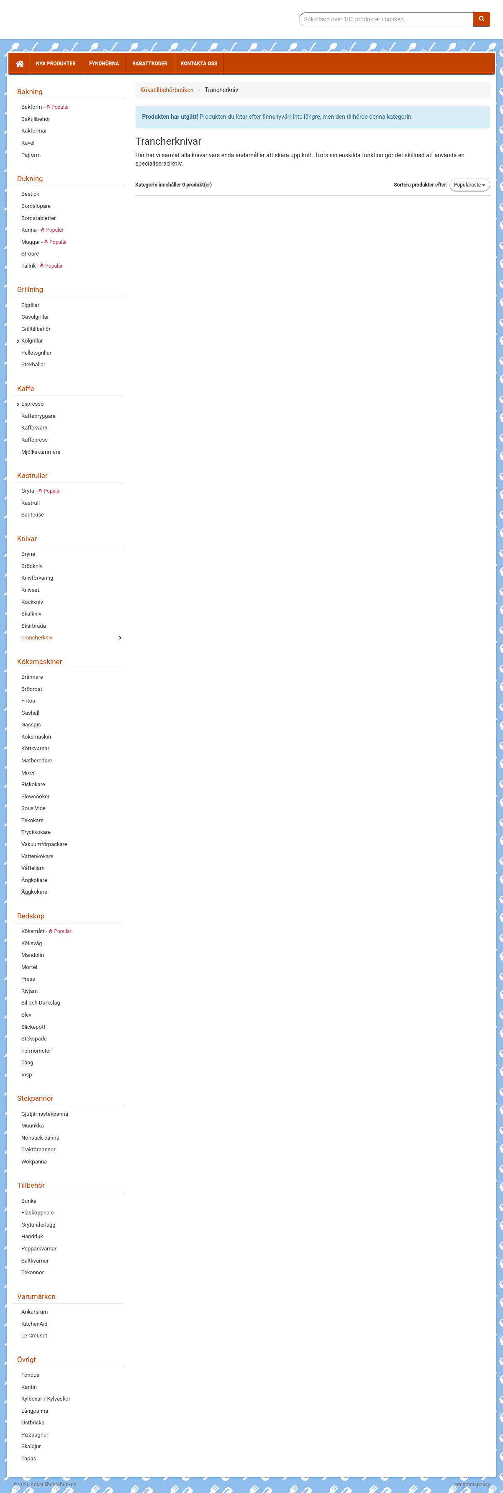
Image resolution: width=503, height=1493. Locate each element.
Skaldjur (31, 1446)
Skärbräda (33, 626)
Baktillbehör (35, 119)
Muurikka (32, 1125)
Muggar (44, 242)
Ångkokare (34, 880)
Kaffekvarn (34, 427)
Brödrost (31, 689)
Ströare (30, 254)
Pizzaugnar (34, 1435)
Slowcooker (35, 796)
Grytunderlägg (38, 1225)
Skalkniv (31, 614)
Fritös (28, 701)
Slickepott (33, 1027)
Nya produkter (56, 63)
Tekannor (32, 1272)
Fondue (30, 1375)
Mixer (28, 773)
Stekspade (34, 1038)
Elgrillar (30, 305)
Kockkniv (32, 602)
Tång (27, 1062)
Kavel (27, 143)
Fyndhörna (104, 63)
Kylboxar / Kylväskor (45, 1399)
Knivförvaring (37, 578)
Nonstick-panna (40, 1138)
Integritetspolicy (472, 1485)
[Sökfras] (386, 19)
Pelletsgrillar (36, 353)
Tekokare (32, 820)
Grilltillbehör (36, 329)
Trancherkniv (36, 637)
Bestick (30, 194)
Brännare (32, 677)
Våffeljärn (33, 868)
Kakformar (34, 131)
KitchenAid (34, 1324)
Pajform (31, 155)
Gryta (41, 491)
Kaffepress (34, 440)
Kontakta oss (199, 63)
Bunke (28, 1201)
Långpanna (34, 1411)
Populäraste (469, 185)
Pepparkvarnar (38, 1248)
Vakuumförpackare (44, 844)
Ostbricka (32, 1422)
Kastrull (30, 503)
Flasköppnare (37, 1212)
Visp (26, 1074)
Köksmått (46, 931)
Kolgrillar (32, 340)
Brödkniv (31, 566)
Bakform (45, 107)
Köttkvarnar (35, 748)
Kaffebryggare (38, 416)
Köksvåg (31, 943)
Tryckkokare (36, 832)
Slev (26, 1015)
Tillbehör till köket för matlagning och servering (72, 19)
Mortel (29, 967)
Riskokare (33, 784)
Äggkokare (34, 892)
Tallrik (42, 266)
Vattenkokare (37, 856)
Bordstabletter (38, 218)
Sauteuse (32, 514)
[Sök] (481, 19)
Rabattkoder (149, 63)
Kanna (42, 230)
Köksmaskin (36, 737)
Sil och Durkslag (40, 1003)
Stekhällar (33, 364)
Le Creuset (34, 1335)
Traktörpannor (38, 1149)
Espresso (32, 404)
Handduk (32, 1236)
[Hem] (18, 63)
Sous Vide (33, 808)
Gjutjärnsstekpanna (44, 1114)
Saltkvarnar (35, 1261)
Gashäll (30, 713)
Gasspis (31, 724)
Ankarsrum (34, 1312)
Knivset (30, 590)
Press (28, 979)
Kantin (29, 1387)
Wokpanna (34, 1161)
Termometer (36, 1051)
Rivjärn (29, 991)
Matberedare (36, 760)
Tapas (28, 1458)
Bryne (28, 554)
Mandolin (32, 955)
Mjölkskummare (40, 452)
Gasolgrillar (35, 317)
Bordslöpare (36, 206)
